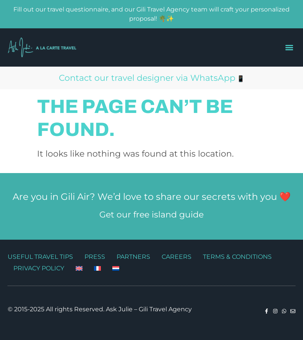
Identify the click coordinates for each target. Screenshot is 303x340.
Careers (176, 256)
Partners (133, 256)
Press (94, 256)
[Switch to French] (97, 268)
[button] (289, 47)
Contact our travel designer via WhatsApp (147, 78)
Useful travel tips (40, 256)
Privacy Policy (38, 268)
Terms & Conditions (237, 256)
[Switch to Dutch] (115, 268)
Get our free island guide (151, 214)
